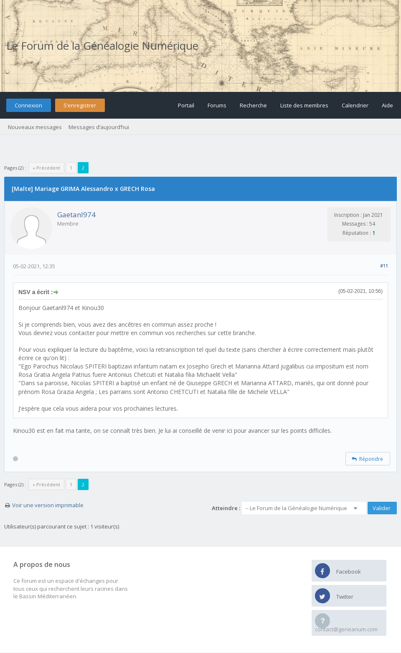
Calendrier (355, 105)
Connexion (28, 105)
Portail (186, 105)
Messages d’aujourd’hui (99, 127)
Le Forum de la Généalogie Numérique (102, 45)
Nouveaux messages (35, 127)
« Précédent (46, 168)
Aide (387, 105)
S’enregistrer (79, 105)
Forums (217, 105)
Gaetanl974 (76, 214)
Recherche (253, 105)
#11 (384, 265)
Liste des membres (304, 105)
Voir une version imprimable (48, 505)
